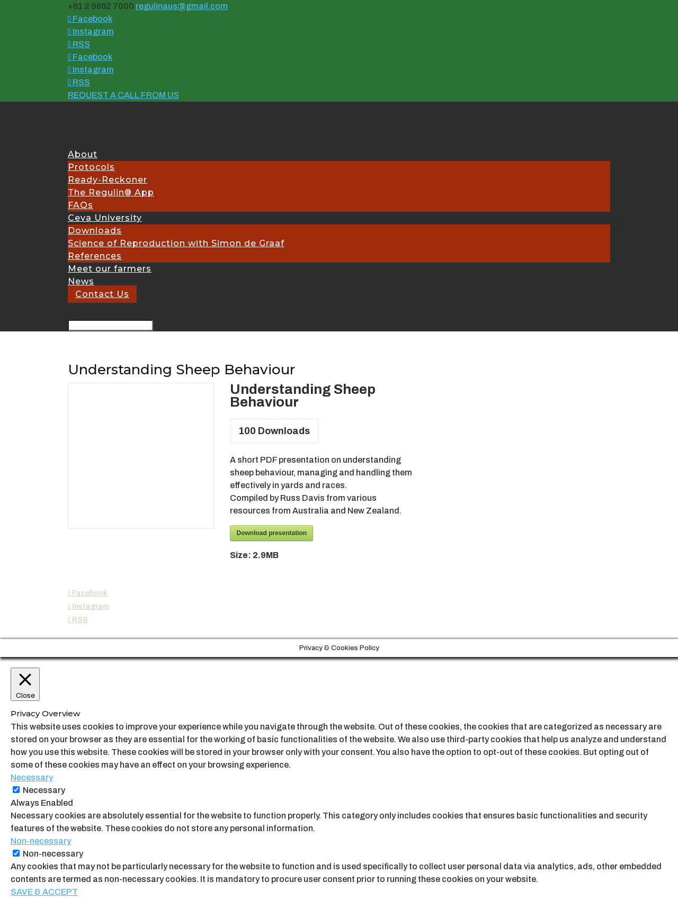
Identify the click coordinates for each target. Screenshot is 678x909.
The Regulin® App (111, 192)
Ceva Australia (111, 632)
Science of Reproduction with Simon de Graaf (176, 243)
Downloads (95, 231)
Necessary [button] (32, 777)
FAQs (80, 205)
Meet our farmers (109, 269)
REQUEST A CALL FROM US (123, 95)
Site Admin (289, 632)
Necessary (44, 790)
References (95, 256)
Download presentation (271, 533)
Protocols (91, 167)
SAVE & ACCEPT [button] (44, 891)
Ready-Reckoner (107, 180)
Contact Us (102, 294)
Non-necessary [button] (41, 840)
